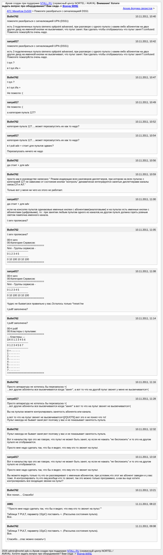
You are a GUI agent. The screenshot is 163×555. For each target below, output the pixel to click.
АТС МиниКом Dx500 (19, 11)
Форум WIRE (70, 6)
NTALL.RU (46, 3)
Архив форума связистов (137, 8)
